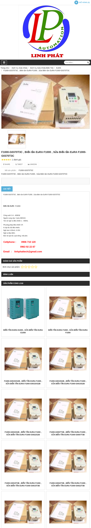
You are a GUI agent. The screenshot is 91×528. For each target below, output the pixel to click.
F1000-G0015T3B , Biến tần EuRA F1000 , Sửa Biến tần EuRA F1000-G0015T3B (23, 484)
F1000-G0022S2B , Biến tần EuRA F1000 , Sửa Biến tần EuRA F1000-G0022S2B (23, 433)
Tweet (19, 164)
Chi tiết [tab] (7, 189)
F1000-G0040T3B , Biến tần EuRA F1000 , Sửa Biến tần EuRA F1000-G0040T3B (68, 496)
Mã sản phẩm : (11, 170)
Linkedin (32, 164)
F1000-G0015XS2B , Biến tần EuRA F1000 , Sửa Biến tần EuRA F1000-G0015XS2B (23, 382)
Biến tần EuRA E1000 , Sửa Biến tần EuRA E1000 (23, 331)
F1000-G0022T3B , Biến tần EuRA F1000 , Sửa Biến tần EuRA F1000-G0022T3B (68, 484)
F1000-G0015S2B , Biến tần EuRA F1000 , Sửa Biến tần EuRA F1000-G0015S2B (68, 382)
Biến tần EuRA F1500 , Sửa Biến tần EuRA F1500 (68, 331)
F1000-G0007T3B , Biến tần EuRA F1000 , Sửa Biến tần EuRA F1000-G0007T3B (68, 433)
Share (6, 164)
